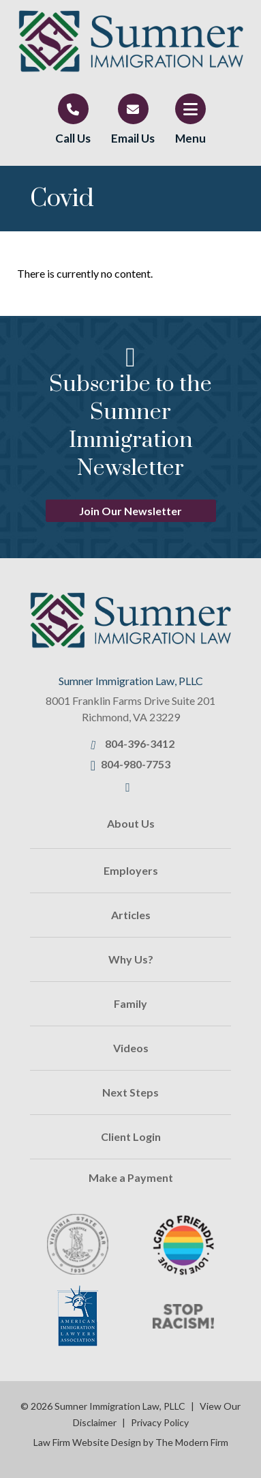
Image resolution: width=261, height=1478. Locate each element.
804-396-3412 (139, 743)
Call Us (73, 138)
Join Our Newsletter (130, 510)
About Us (131, 823)
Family (130, 1003)
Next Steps (130, 1092)
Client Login (131, 1136)
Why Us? (130, 959)
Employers (131, 870)
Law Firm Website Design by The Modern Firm (130, 1442)
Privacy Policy (160, 1422)
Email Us (133, 138)
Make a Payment (131, 1177)
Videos (131, 1047)
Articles (131, 914)
